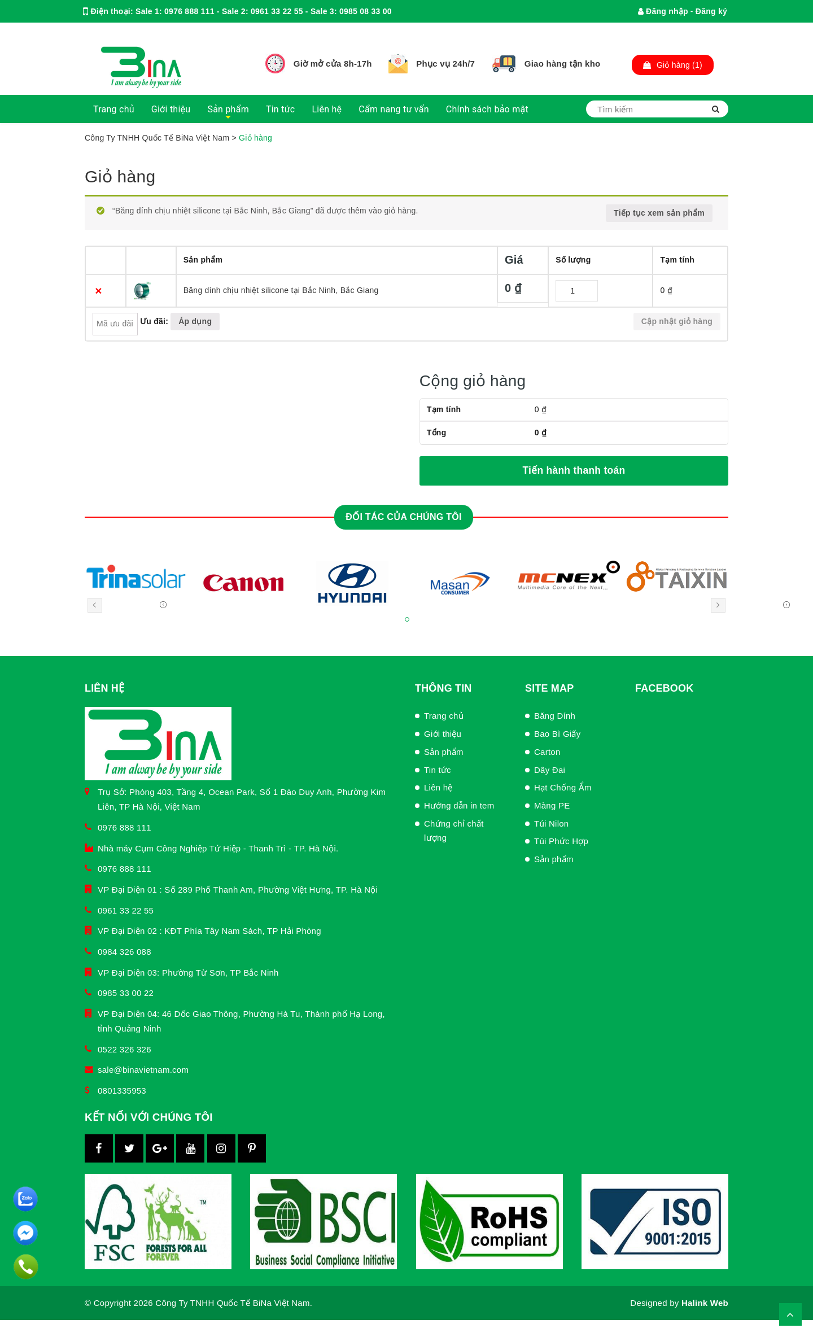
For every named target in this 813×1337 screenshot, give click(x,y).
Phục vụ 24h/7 (445, 63)
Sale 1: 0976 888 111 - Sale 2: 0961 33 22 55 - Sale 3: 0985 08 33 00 (264, 11)
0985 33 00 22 (126, 993)
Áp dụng (195, 321)
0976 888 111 (124, 827)
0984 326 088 (124, 951)
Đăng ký (711, 11)
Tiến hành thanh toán (573, 470)
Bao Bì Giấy (557, 734)
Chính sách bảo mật (487, 109)
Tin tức (280, 109)
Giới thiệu (171, 109)
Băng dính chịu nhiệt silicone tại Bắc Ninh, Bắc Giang (281, 290)
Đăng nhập (663, 11)
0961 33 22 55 (126, 910)
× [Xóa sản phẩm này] (98, 290)
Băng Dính (554, 715)
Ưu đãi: (154, 321)
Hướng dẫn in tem (459, 805)
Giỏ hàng (120, 176)
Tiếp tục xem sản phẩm (659, 212)
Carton (547, 752)
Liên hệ (327, 109)
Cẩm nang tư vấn (394, 109)
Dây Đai (549, 770)
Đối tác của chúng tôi (403, 517)
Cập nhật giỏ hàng (677, 321)
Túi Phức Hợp (561, 841)
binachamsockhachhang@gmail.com (206, 33)
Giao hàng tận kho (562, 63)
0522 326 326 (124, 1049)
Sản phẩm (228, 109)
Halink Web (704, 1303)
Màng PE (552, 805)
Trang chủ (113, 109)
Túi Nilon (551, 823)
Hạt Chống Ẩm (563, 787)
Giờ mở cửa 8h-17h (333, 63)
